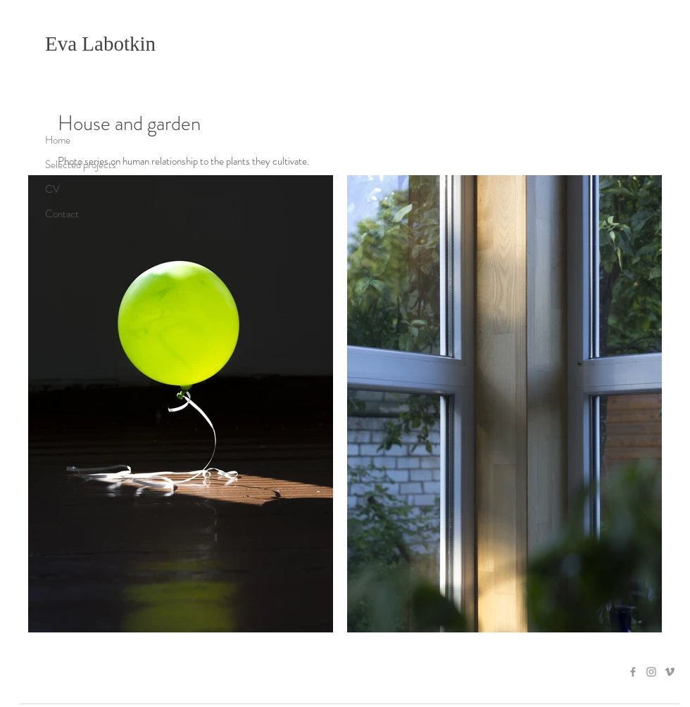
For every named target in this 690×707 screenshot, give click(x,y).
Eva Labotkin (100, 43)
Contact (62, 214)
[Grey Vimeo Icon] (669, 671)
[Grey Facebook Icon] (633, 671)
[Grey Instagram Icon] (651, 671)
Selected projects (80, 164)
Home (57, 140)
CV (52, 189)
